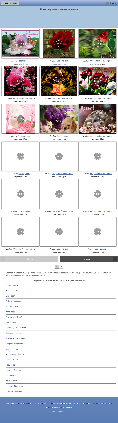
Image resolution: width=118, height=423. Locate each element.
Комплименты (12, 381)
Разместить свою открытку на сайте (65, 403)
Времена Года (12, 306)
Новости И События (14, 386)
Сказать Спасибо (13, 333)
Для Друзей (11, 322)
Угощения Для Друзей (15, 338)
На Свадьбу (11, 375)
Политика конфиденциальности (96, 403)
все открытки (10, 3)
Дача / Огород (12, 359)
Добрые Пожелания (14, 344)
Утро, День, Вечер (13, 291)
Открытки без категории (101, 61)
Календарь (10, 312)
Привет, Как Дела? (14, 317)
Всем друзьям (24, 211)
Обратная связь (41, 403)
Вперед (87, 259)
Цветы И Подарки (13, 370)
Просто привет (24, 61)
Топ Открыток (12, 285)
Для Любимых (12, 349)
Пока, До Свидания (14, 391)
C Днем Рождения (13, 301)
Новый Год (10, 365)
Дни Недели (11, 296)
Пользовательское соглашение (59, 407)
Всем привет (62, 61)
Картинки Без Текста (15, 354)
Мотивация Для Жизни (16, 328)
